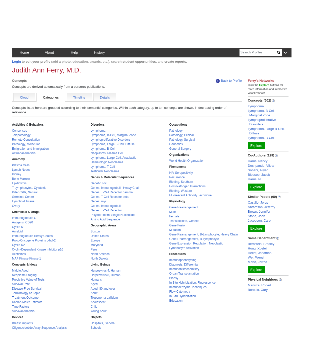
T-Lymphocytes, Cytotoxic (29, 188)
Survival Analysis (23, 311)
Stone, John (256, 216)
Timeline (79, 97)
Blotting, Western (180, 191)
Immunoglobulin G (24, 218)
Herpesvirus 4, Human (105, 270)
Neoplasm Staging (24, 275)
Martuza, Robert (259, 285)
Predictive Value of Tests (28, 279)
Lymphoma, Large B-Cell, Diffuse (112, 144)
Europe (95, 240)
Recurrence (177, 177)
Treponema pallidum (104, 297)
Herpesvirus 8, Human (105, 275)
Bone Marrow (21, 179)
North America (100, 254)
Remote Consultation (26, 139)
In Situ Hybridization (182, 296)
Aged (94, 284)
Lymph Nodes (21, 170)
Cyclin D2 (18, 245)
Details (105, 97)
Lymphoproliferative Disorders (110, 139)
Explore (256, 146)
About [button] (49, 52)
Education (175, 300)
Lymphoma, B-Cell (102, 148)
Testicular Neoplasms (104, 171)
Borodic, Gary (258, 290)
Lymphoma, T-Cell (102, 166)
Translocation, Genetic (184, 221)
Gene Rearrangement (183, 207)
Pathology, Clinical (181, 135)
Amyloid (17, 231)
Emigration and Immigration (30, 148)
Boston (95, 231)
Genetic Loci (98, 183)
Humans (96, 279)
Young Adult (98, 311)
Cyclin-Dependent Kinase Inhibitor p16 (37, 249)
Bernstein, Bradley (261, 244)
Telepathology (21, 135)
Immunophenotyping (182, 260)
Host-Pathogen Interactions (187, 186)
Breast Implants (22, 323)
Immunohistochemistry (184, 269)
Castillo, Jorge (258, 202)
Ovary (16, 206)
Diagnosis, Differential (183, 264)
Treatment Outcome (25, 297)
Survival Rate (21, 284)
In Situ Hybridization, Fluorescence (192, 282)
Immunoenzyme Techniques (187, 287)
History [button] (99, 52)
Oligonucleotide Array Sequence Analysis (39, 327)
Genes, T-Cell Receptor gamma (111, 192)
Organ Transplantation (184, 273)
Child (93, 306)
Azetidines (19, 254)
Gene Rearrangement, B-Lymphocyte (194, 239)
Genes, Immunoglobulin (106, 206)
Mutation (175, 230)
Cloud (24, 97)
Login (16, 61)
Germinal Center (23, 197)
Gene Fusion (177, 225)
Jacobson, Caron (260, 220)
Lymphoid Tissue (23, 201)
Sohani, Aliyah (258, 170)
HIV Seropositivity (181, 173)
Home (24, 52)
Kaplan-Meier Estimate (27, 302)
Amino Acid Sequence (105, 219)
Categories (51, 97)
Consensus (19, 130)
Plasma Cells (21, 165)
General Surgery (180, 148)
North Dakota (99, 258)
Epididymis (19, 183)
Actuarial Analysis (24, 153)
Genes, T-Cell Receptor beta (109, 197)
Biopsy (173, 278)
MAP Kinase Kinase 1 (26, 258)
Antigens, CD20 (22, 222)
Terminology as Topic (26, 293)
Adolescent (97, 302)
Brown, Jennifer (259, 211)
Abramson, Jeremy (261, 207)
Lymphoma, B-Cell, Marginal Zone (113, 135)
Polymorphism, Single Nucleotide (112, 215)
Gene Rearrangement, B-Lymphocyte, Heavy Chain (203, 234)
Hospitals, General (102, 323)
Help (74, 52)
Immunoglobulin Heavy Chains (32, 236)
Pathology (175, 130)
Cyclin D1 (18, 227)
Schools (95, 327)
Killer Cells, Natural (25, 192)
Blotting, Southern (181, 182)
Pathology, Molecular (26, 144)
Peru (93, 249)
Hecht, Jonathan (260, 253)
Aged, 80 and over (102, 288)
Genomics (176, 144)
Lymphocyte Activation (184, 248)
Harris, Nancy (258, 161)
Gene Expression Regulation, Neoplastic (196, 243)
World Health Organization (186, 160)
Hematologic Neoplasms (106, 162)
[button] (285, 53)
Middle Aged (20, 270)
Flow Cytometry (179, 291)
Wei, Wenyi (256, 257)
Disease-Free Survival (27, 288)
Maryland (96, 245)
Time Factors (21, 306)
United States (99, 236)
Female (174, 216)
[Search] (258, 52)
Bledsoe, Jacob (259, 175)
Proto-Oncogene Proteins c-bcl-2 (34, 240)
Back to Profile (229, 81)
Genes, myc (98, 201)
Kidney (16, 174)
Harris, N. (255, 179)
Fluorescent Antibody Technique (190, 195)
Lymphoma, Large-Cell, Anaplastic (113, 157)
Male (172, 212)
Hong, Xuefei (257, 248)
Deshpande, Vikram (262, 165)
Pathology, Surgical (182, 139)
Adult (93, 293)
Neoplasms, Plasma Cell (106, 153)
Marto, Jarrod (257, 262)
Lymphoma (97, 130)
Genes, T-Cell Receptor (106, 210)
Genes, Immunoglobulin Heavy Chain (115, 188)
